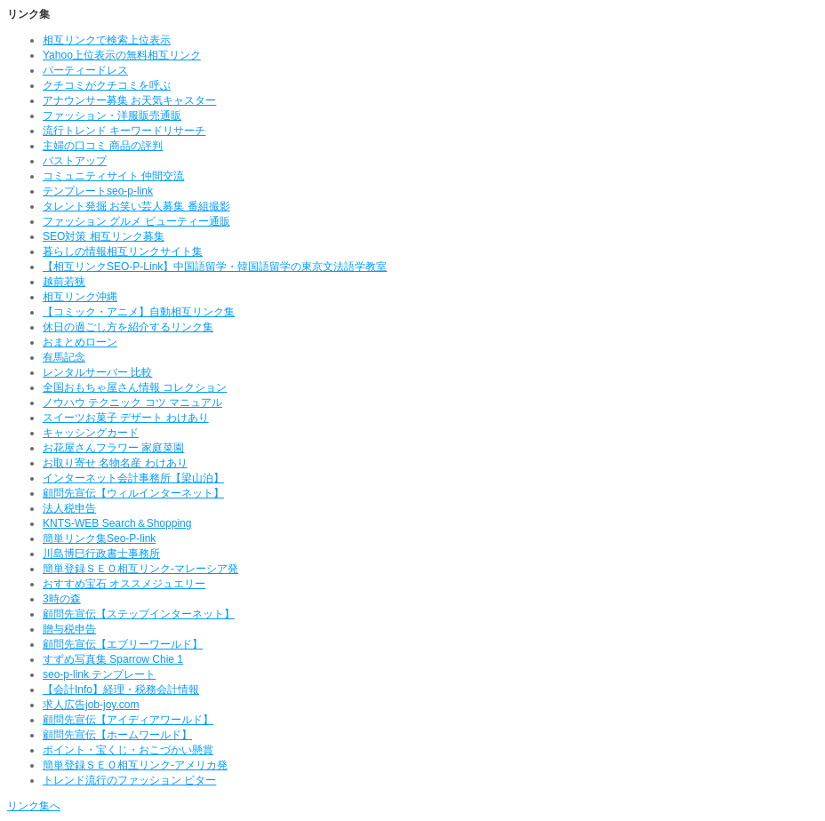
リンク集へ (33, 806)
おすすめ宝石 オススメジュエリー (124, 584)
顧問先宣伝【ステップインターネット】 (139, 614)
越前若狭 (64, 281)
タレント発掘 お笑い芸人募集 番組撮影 (136, 206)
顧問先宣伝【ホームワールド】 (117, 735)
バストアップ (75, 161)
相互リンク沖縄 (80, 297)
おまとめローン (80, 342)
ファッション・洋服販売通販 (112, 115)
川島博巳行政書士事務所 (101, 553)
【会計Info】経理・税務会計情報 (121, 689)
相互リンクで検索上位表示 (107, 40)
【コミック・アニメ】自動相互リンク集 (139, 312)
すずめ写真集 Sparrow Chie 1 (113, 659)
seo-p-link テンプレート (99, 674)
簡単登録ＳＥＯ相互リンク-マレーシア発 (140, 568)
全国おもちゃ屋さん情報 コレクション (135, 387)
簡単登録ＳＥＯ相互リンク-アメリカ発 (135, 765)
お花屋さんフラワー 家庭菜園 (113, 448)
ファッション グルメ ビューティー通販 (136, 221)
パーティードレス (85, 70)
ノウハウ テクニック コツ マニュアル (132, 402)
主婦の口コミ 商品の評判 (103, 145)
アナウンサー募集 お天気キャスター (129, 100)
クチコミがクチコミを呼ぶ (107, 85)
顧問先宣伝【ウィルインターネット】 (133, 493)
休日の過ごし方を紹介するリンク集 (128, 327)
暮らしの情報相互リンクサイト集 (123, 251)
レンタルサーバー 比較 (97, 372)
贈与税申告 (69, 629)
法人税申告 (69, 508)
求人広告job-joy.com (91, 704)
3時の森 (62, 599)
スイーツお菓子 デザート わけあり (126, 417)
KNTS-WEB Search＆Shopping (117, 523)
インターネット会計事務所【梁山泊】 (133, 478)
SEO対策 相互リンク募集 (103, 236)
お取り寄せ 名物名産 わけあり (115, 463)
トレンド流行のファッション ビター (129, 780)
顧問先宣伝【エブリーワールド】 (123, 644)
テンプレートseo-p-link (98, 191)
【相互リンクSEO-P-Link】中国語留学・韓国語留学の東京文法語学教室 (215, 266)
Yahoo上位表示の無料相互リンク (122, 55)
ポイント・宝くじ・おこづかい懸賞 (128, 750)
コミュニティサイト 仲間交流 (113, 176)
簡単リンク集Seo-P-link (99, 538)
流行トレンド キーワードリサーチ (124, 130)
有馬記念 (64, 357)
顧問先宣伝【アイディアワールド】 (128, 719)
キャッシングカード (91, 432)
